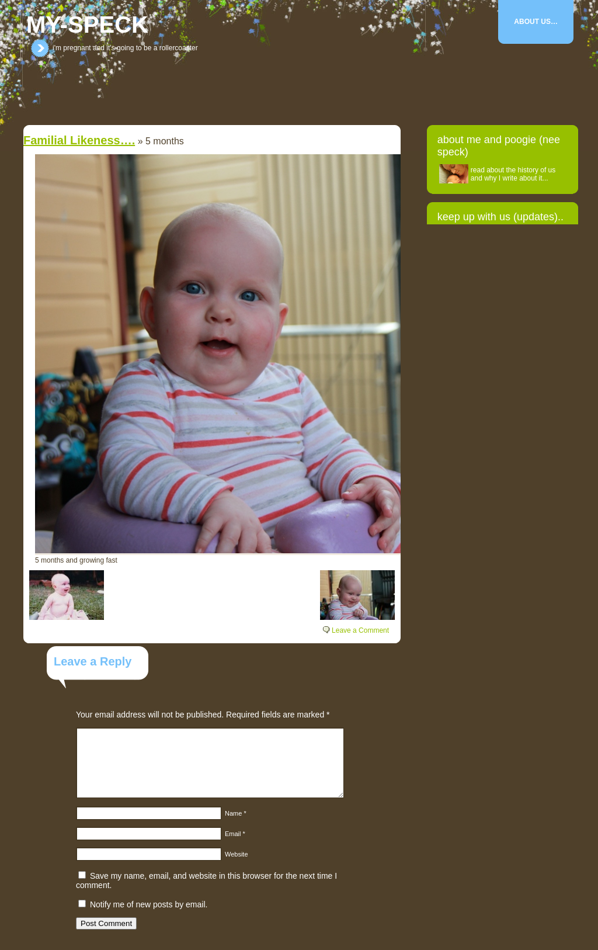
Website (236, 854)
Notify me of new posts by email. (149, 904)
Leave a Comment (360, 630)
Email (235, 833)
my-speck (87, 24)
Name (235, 813)
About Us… (536, 22)
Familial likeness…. (79, 140)
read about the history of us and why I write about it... (513, 174)
